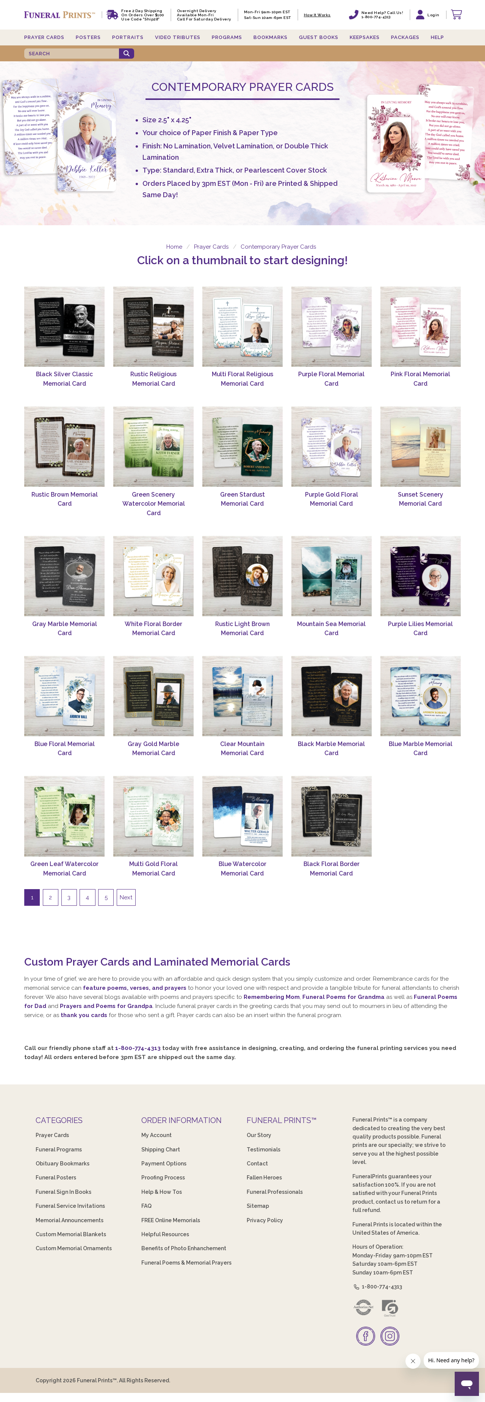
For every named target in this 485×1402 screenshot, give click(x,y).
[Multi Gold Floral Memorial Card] (153, 816)
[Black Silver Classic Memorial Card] (64, 327)
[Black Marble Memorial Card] (331, 696)
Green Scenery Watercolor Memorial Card (153, 504)
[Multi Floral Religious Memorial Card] (242, 327)
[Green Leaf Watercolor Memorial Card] (64, 816)
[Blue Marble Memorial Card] (420, 696)
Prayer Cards (44, 37)
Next (126, 897)
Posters (88, 37)
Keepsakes (365, 37)
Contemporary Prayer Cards (278, 246)
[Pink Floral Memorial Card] (420, 327)
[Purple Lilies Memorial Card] (420, 576)
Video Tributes (177, 37)
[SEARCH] (71, 53)
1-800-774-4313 (138, 1048)
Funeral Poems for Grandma (343, 997)
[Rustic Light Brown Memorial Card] (242, 576)
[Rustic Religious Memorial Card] (153, 327)
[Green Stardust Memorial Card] (242, 447)
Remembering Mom (272, 997)
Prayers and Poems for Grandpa (106, 1006)
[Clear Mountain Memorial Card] (242, 696)
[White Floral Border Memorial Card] (153, 576)
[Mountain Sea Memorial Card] (331, 576)
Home (173, 246)
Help (437, 37)
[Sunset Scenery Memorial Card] (420, 447)
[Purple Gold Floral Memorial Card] (331, 447)
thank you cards (84, 1015)
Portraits (128, 37)
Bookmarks (270, 37)
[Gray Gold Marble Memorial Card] (153, 696)
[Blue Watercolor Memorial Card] (242, 816)
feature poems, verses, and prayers (134, 988)
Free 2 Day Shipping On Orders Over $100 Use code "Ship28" (142, 15)
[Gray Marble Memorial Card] (64, 576)
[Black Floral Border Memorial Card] (331, 816)
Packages (405, 37)
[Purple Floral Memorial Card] (331, 327)
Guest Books (318, 37)
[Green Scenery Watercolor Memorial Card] (153, 447)
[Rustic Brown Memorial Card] (64, 447)
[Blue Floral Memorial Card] (64, 696)
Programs (227, 37)
